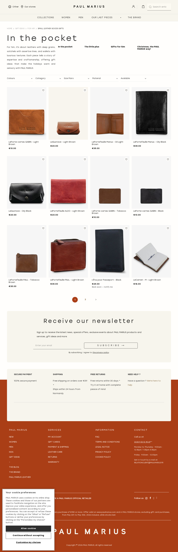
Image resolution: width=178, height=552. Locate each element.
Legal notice (102, 447)
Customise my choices (28, 542)
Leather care (55, 452)
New (11, 437)
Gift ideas (19, 28)
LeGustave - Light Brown (63, 142)
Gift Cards (54, 442)
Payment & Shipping (58, 447)
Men (11, 447)
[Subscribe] (111, 345)
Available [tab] (125, 78)
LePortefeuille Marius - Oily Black (149, 142)
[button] (43, 90)
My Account (55, 437)
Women (13, 442)
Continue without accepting (28, 535)
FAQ (97, 437)
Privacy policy (103, 452)
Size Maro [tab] (69, 78)
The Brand (14, 472)
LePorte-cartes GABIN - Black (148, 211)
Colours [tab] (11, 78)
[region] (28, 520)
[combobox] (159, 6)
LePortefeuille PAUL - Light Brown (67, 280)
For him (31, 28)
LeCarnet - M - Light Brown (147, 280)
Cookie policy (103, 457)
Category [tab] (40, 78)
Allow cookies (28, 528)
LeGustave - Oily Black (20, 211)
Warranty (53, 462)
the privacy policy (101, 353)
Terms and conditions (107, 442)
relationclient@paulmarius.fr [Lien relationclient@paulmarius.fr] (148, 463)
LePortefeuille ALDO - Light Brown (67, 211)
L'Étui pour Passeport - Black (106, 280)
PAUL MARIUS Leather (20, 477)
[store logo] (89, 8)
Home (9, 28)
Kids (11, 452)
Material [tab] (96, 78)
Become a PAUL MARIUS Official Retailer (69, 498)
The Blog (14, 467)
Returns (52, 457)
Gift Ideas (14, 457)
